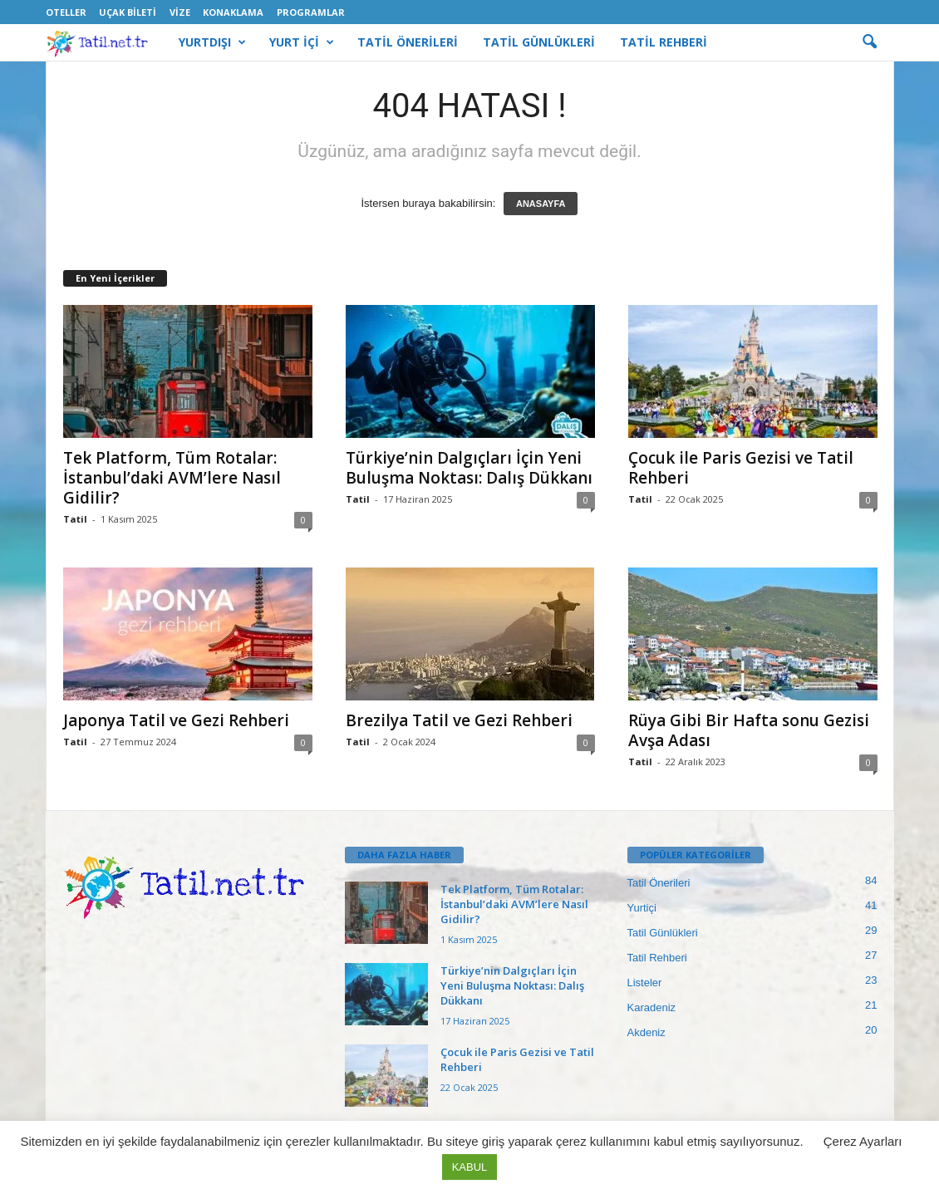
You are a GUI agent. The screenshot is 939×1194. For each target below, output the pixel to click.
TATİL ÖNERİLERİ (407, 42)
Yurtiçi (641, 908)
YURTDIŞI (212, 42)
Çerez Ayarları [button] (862, 1141)
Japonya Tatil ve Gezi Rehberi (176, 720)
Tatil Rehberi (657, 957)
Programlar (311, 12)
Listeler (644, 982)
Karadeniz (651, 1007)
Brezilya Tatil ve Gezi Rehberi (459, 720)
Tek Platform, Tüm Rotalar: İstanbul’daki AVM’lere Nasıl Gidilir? (172, 478)
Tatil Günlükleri (662, 932)
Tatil (75, 519)
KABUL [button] (470, 1167)
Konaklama (233, 12)
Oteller (66, 12)
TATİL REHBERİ (663, 42)
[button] (869, 42)
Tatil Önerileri (659, 883)
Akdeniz (646, 1032)
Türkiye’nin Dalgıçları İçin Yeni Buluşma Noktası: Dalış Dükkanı (469, 468)
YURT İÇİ (301, 42)
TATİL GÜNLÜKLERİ (539, 42)
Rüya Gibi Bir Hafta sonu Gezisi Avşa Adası (748, 730)
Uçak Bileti (127, 12)
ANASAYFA (541, 204)
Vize (180, 12)
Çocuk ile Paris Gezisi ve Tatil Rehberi (740, 468)
